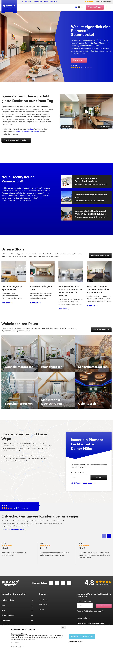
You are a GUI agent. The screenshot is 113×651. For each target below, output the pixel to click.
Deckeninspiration (8, 615)
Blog (3, 605)
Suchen (99, 477)
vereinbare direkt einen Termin (27, 132)
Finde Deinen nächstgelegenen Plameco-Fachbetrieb (39, 1)
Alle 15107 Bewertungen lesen (13, 529)
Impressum (5, 620)
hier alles (29, 129)
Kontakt (41, 609)
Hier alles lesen (78, 60)
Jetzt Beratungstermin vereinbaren (16, 140)
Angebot (94, 7)
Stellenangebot (43, 604)
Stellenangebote (7, 600)
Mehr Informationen (17, 647)
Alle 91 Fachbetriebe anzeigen (83, 483)
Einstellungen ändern (76, 641)
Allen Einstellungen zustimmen (82, 636)
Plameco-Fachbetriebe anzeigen (90, 611)
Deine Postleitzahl (77, 473)
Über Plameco (43, 600)
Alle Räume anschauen (101, 330)
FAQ (3, 610)
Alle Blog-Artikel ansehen (100, 255)
